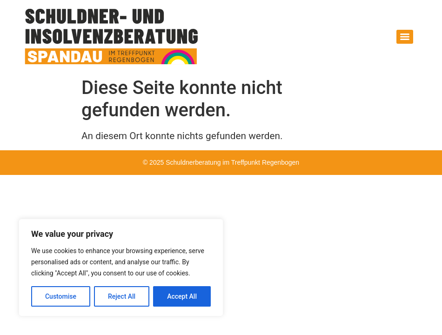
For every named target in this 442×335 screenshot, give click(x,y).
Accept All (182, 296)
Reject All (121, 296)
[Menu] (404, 37)
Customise (60, 296)
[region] (121, 267)
